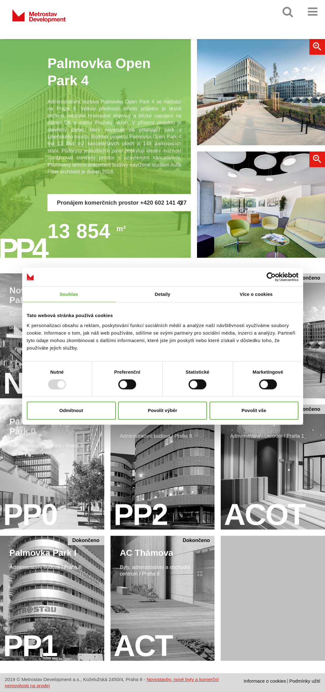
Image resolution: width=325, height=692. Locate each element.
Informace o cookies (265, 681)
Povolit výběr (162, 410)
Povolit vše (253, 410)
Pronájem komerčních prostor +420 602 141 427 (122, 203)
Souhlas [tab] (69, 294)
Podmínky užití (304, 681)
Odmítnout (71, 410)
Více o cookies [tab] (256, 294)
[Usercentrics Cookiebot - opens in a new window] (271, 276)
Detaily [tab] (162, 294)
